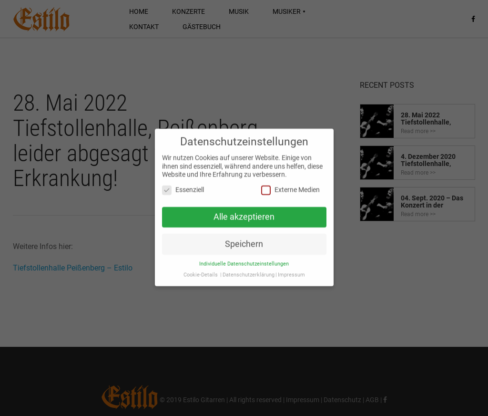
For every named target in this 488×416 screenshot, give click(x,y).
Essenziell (183, 186)
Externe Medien (290, 186)
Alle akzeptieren (244, 213)
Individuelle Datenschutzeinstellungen (244, 261)
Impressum (291, 272)
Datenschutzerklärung (248, 272)
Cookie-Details (200, 272)
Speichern (244, 241)
